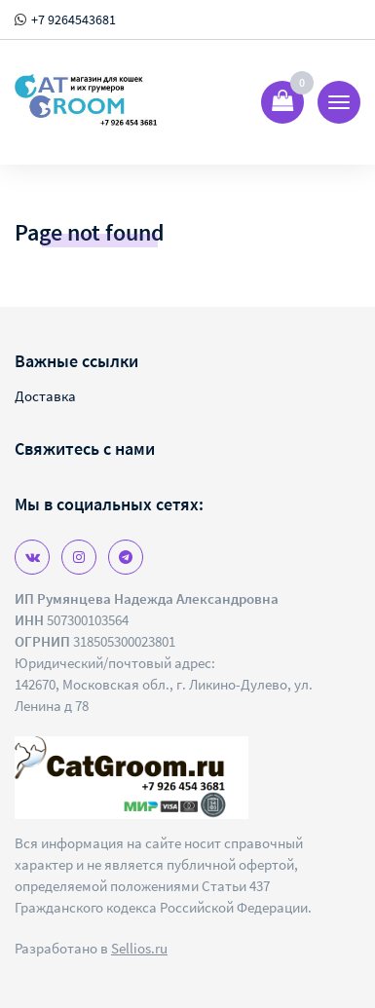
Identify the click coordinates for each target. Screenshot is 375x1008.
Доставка (45, 396)
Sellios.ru (139, 948)
